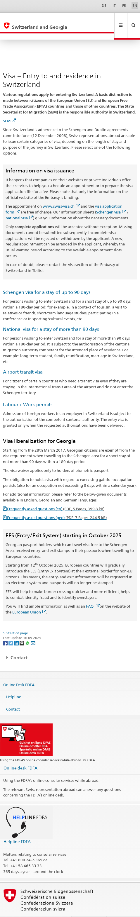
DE (104, 5)
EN (134, 5)
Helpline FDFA (17, 828)
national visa (19, 205)
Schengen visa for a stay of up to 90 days (46, 279)
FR (124, 5)
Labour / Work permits (27, 392)
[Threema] (22, 630)
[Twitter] (11, 630)
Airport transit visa (23, 359)
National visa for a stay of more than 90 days (51, 316)
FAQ (93, 593)
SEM (9, 108)
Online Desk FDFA (18, 671)
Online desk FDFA (20, 755)
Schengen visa (111, 199)
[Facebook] (5, 630)
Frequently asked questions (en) (55, 496)
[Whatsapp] (28, 630)
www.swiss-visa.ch (61, 193)
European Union (29, 599)
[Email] (33, 630)
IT (114, 5)
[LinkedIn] (17, 630)
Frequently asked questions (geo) (57, 505)
